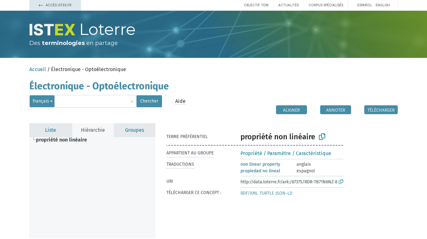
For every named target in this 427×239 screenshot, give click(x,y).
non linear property (260, 164)
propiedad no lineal (260, 171)
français (41, 101)
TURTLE (267, 193)
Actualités (288, 5)
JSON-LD (283, 193)
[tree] (92, 187)
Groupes (134, 130)
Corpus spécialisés (326, 5)
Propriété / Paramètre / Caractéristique (285, 153)
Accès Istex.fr (55, 5)
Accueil (37, 69)
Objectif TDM (256, 5)
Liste (50, 130)
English (383, 5)
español (364, 5)
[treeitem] (64, 140)
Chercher (149, 101)
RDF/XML (249, 193)
